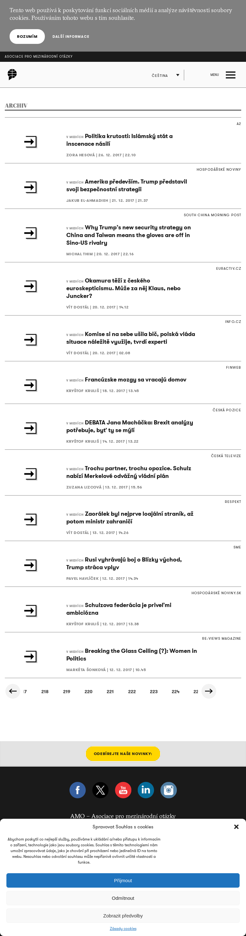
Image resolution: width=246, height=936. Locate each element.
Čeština (160, 75)
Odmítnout (123, 898)
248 (187, 691)
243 (78, 691)
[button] (236, 827)
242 (57, 691)
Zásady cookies (123, 928)
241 (34, 691)
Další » (208, 691)
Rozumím (27, 36)
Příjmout (123, 880)
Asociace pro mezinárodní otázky (39, 56)
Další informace (71, 36)
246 (144, 691)
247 (165, 691)
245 (122, 691)
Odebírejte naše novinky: (123, 753)
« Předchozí (12, 691)
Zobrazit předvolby (123, 915)
